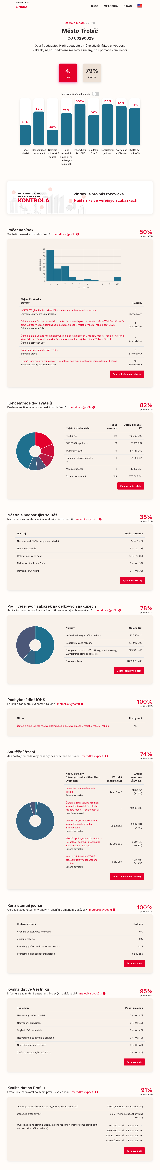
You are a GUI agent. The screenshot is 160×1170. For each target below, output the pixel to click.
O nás (127, 6)
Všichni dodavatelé (130, 486)
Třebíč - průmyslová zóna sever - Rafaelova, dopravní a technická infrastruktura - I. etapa (69, 360)
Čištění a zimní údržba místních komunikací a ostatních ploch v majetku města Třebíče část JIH (83, 806)
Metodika (111, 6)
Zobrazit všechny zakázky (126, 374)
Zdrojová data (134, 963)
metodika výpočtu (66, 234)
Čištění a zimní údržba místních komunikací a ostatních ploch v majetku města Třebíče (63, 725)
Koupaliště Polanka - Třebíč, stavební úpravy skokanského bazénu (82, 860)
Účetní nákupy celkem (129, 670)
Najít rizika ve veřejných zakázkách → (108, 200)
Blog (94, 6)
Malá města (75, 23)
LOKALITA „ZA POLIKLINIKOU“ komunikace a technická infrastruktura (58, 310)
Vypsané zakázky (132, 580)
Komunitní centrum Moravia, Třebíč (39, 350)
